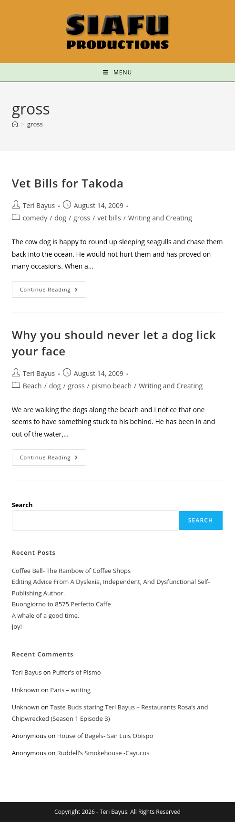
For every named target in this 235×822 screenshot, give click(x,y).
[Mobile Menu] (117, 72)
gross (35, 124)
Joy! (17, 626)
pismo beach (112, 385)
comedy (35, 217)
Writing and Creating (160, 217)
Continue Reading (53, 287)
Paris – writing (70, 690)
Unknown (26, 690)
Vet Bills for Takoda (68, 183)
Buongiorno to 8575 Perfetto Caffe (61, 604)
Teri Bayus (39, 205)
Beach (32, 385)
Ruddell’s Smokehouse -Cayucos (103, 753)
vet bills (109, 217)
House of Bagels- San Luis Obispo (105, 735)
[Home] (15, 124)
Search (22, 504)
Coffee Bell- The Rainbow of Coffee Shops (71, 570)
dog (60, 217)
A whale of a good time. (46, 615)
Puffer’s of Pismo (76, 672)
